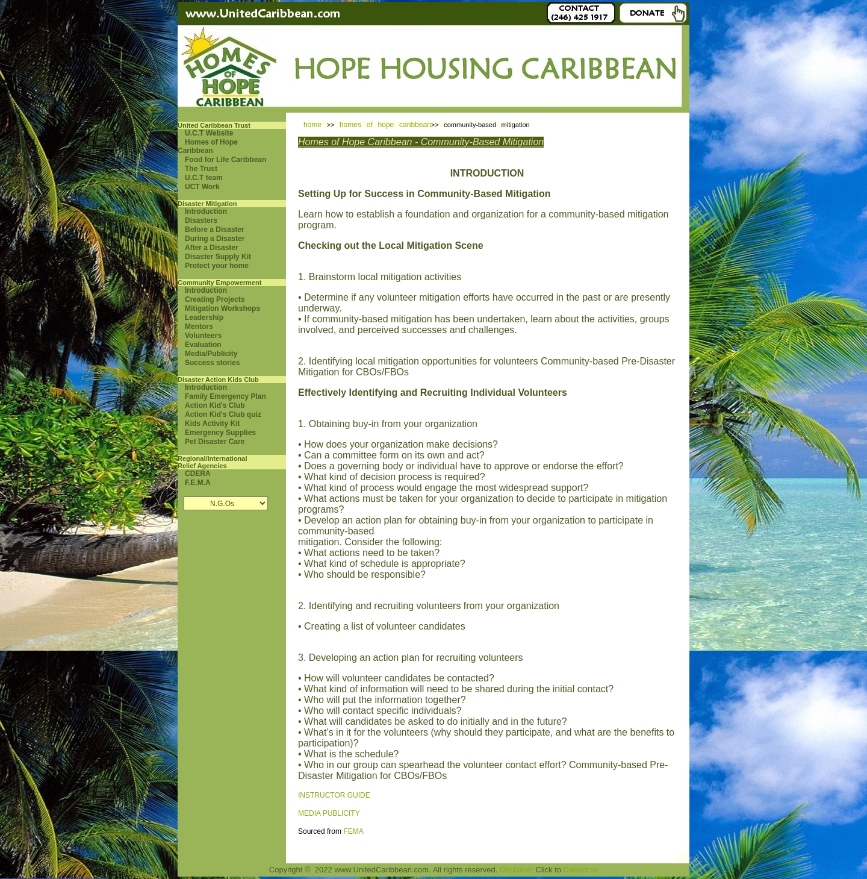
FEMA (353, 831)
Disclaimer (516, 870)
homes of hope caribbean (385, 124)
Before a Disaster (214, 229)
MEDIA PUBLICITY (329, 813)
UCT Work (202, 187)
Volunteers (203, 335)
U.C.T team (204, 178)
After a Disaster (211, 247)
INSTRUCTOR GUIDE (334, 795)
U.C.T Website (209, 133)
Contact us (581, 870)
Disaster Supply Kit (218, 256)
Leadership (204, 317)
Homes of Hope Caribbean (208, 146)
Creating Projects (214, 299)
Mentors (199, 326)
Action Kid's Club (215, 405)
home (312, 124)
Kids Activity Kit (212, 423)
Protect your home (217, 265)
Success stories (212, 362)
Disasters (201, 220)
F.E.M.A (198, 482)
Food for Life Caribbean (225, 159)
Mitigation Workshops (222, 308)
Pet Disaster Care (214, 441)
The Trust (201, 168)
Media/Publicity (211, 353)
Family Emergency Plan (225, 396)
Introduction (206, 211)
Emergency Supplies (220, 432)
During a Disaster (214, 238)
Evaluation (203, 344)
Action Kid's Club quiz (223, 414)
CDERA (198, 473)
